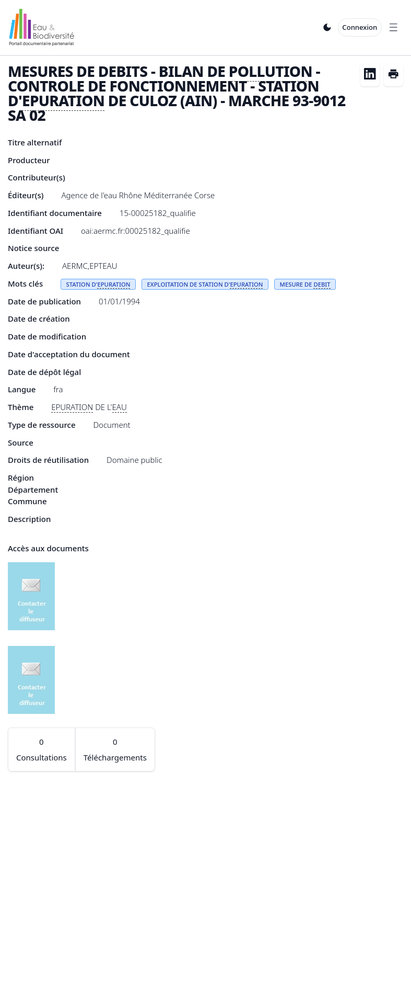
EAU (119, 407)
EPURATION (63, 100)
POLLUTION (270, 71)
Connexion (359, 27)
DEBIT (321, 284)
